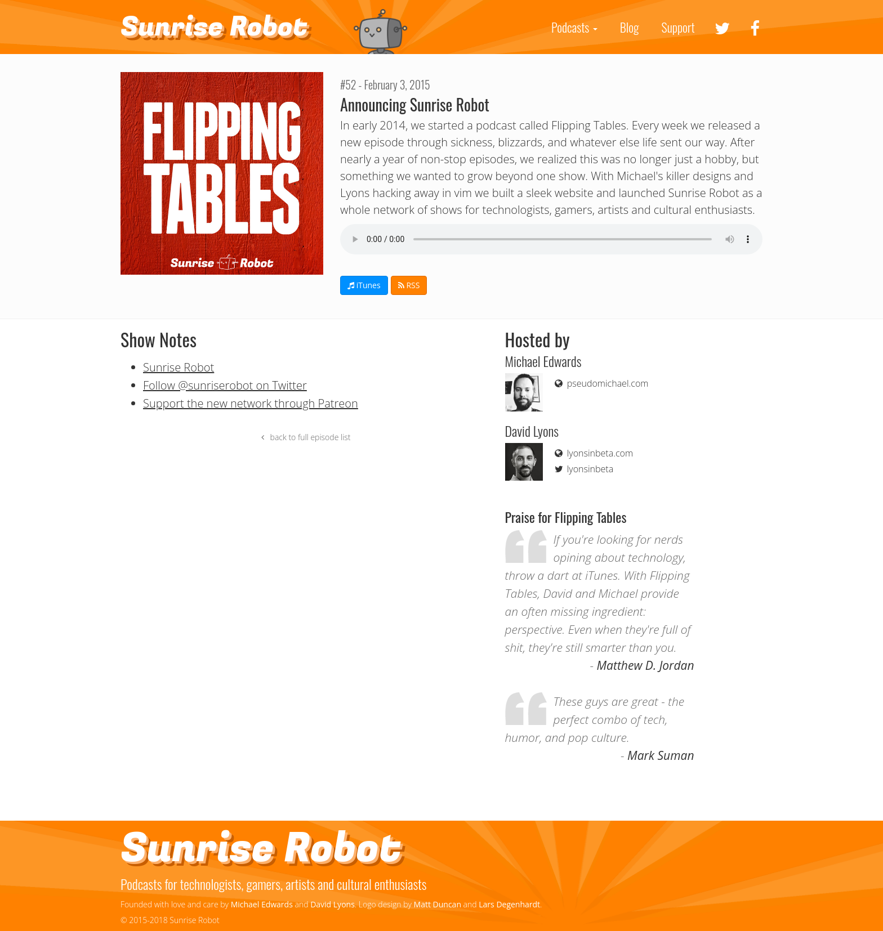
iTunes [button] (364, 285)
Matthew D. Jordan (645, 665)
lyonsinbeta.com (593, 453)
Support (678, 27)
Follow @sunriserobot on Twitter (225, 385)
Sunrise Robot (214, 27)
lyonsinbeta (583, 469)
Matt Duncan (437, 904)
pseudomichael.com (600, 383)
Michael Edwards (262, 904)
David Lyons (332, 904)
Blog (629, 27)
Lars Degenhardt (509, 904)
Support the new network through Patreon (250, 403)
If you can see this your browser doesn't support (551, 239)
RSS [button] (409, 285)
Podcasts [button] (574, 27)
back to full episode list (304, 437)
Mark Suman (660, 755)
